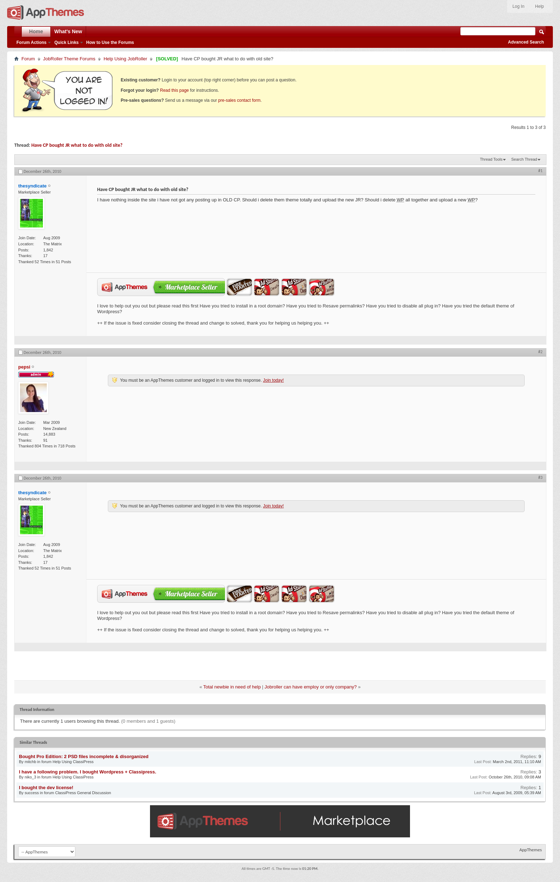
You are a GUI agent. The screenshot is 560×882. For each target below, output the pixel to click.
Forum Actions (31, 42)
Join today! (273, 380)
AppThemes (530, 849)
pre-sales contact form (239, 100)
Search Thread (524, 159)
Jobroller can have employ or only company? (311, 687)
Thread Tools (491, 159)
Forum (28, 58)
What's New (68, 31)
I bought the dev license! (46, 787)
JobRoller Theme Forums (69, 58)
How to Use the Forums (110, 42)
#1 (540, 170)
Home (36, 31)
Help (539, 6)
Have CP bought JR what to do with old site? (76, 145)
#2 (540, 351)
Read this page (174, 90)
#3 (540, 477)
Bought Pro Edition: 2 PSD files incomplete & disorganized (84, 756)
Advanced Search (526, 42)
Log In (518, 6)
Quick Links (66, 42)
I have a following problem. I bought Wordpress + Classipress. (87, 772)
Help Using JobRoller (125, 58)
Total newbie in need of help (232, 687)
